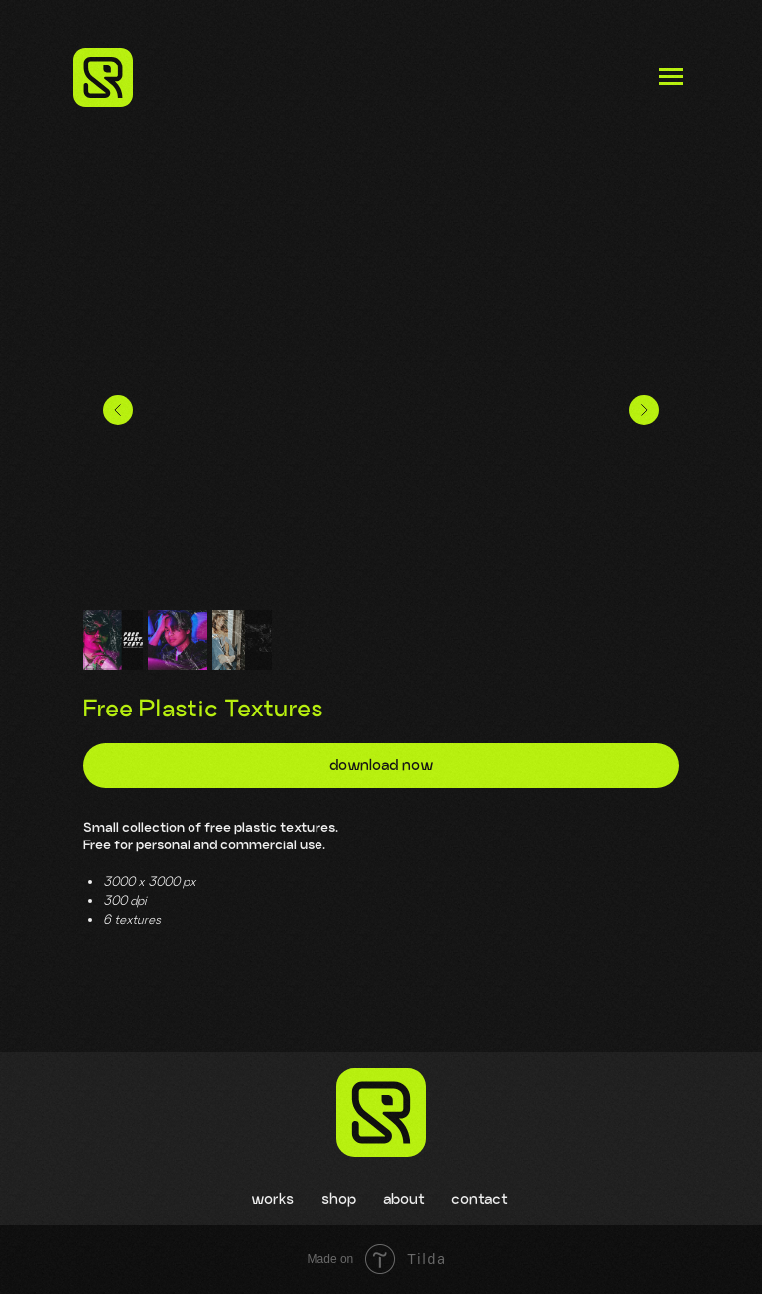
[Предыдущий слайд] (118, 410)
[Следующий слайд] (644, 410)
